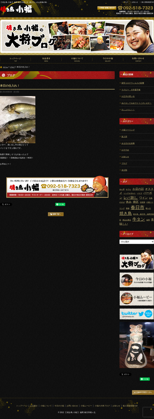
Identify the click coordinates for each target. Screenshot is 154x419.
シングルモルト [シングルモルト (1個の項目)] (130, 193)
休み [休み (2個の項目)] (129, 201)
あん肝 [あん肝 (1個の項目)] (122, 189)
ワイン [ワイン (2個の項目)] (143, 197)
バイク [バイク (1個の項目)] (139, 193)
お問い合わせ (138, 59)
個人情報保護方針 (147, 2)
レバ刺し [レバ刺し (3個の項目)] (131, 198)
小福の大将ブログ (102, 406)
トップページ (15, 59)
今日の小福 (107, 59)
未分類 (124, 170)
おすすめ (125, 150)
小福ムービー (86, 406)
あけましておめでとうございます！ (136, 103)
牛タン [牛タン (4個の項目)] (138, 219)
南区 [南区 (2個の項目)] (136, 201)
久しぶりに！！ (128, 110)
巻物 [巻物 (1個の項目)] (127, 208)
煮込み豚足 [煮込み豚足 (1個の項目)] (126, 220)
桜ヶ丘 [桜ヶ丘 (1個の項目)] (148, 208)
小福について (77, 59)
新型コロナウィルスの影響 (132, 83)
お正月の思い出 (128, 96)
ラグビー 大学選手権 (130, 90)
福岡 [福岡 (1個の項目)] (148, 220)
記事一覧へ (56, 214)
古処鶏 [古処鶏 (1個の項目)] (142, 202)
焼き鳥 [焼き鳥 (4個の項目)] (125, 213)
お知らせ (135, 2)
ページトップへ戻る (143, 392)
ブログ (126, 2)
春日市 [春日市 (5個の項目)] (137, 207)
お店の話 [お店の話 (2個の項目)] (138, 189)
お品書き (46, 59)
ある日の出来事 (128, 143)
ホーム (5, 67)
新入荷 (124, 137)
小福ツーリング (128, 130)
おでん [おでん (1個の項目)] (128, 189)
